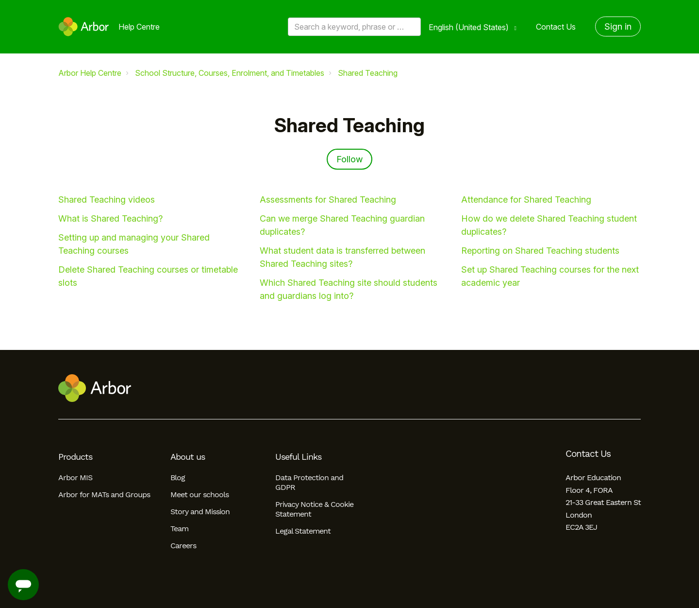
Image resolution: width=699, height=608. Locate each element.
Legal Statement (303, 531)
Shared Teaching (368, 73)
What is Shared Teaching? (110, 218)
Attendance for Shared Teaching (526, 199)
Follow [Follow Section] (349, 159)
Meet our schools (199, 494)
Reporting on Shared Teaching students (540, 250)
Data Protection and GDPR (309, 482)
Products (75, 457)
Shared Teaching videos (106, 199)
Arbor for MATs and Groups (104, 494)
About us (187, 457)
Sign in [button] (618, 26)
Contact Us (556, 27)
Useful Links (298, 457)
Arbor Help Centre (89, 73)
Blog (177, 477)
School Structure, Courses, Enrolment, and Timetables (229, 73)
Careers (183, 545)
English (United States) (470, 27)
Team (179, 528)
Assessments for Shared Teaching (328, 199)
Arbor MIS (75, 477)
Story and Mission (200, 511)
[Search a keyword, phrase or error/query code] (354, 26)
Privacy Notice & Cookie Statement (314, 509)
